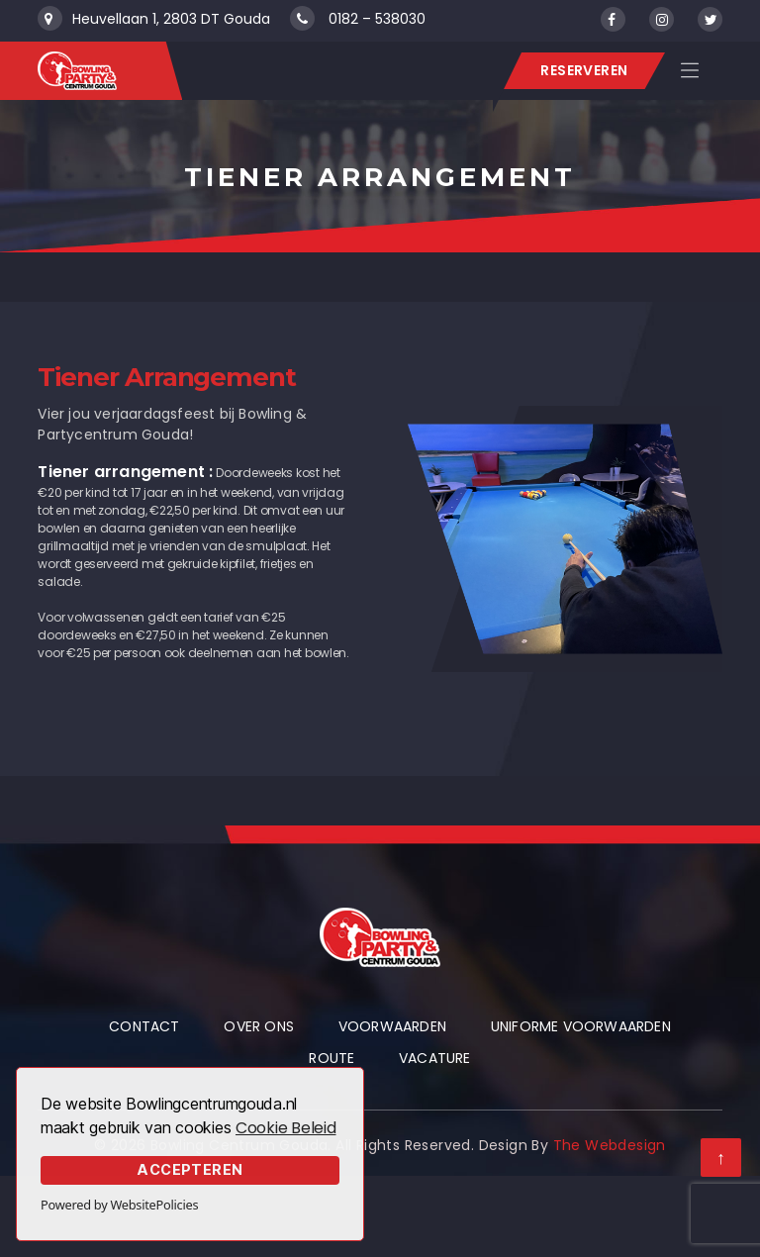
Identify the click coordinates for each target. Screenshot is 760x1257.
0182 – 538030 (377, 19)
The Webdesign (609, 1145)
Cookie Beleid (286, 1127)
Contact (144, 1026)
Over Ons (259, 1026)
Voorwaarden (392, 1026)
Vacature (435, 1058)
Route (331, 1058)
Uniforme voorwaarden (581, 1026)
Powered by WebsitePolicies (119, 1204)
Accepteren (190, 1169)
